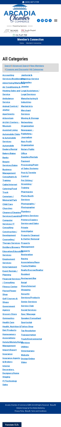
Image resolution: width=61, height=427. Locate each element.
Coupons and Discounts (17, 69)
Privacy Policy (19, 411)
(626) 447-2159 (32, 2)
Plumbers (26, 211)
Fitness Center (10, 286)
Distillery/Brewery (11, 247)
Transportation (28, 335)
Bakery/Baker (9, 153)
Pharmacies (27, 192)
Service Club (27, 306)
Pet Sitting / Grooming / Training (27, 184)
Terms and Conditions (38, 411)
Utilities (25, 346)
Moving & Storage (30, 118)
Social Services (28, 310)
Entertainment (10, 267)
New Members (37, 65)
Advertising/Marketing (14, 83)
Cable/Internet (10, 184)
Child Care (8, 204)
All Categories (36, 69)
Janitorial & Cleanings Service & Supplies (30, 79)
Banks (6, 157)
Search (8, 65)
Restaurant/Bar (28, 278)
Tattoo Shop (27, 326)
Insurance (8, 354)
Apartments (8, 114)
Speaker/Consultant (31, 318)
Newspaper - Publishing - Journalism (27, 134)
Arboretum (8, 118)
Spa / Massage (28, 314)
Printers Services (29, 215)
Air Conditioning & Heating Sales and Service (11, 91)
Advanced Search (21, 65)
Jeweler (25, 86)
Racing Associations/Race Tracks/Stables (30, 262)
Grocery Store (10, 314)
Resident (25, 274)
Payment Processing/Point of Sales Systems (29, 165)
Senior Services (29, 301)
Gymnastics (8, 318)
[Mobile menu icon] (55, 20)
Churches (7, 208)
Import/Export (10, 350)
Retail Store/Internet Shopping (28, 286)
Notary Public (27, 149)
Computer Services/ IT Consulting (9, 224)
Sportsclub (26, 322)
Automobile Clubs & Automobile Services (11, 138)
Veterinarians (27, 351)
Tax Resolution (28, 330)
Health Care (8, 322)
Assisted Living (10, 130)
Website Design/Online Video (28, 359)
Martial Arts (27, 106)
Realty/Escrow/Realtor (32, 270)
